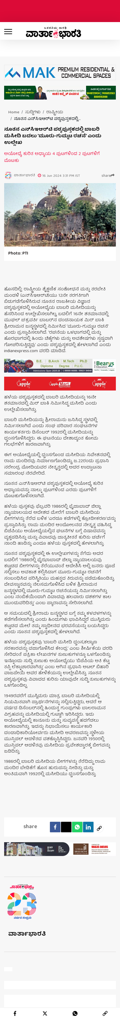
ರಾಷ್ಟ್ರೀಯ (54, 112)
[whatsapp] (75, 1013)
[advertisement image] (60, 366)
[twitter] (45, 1013)
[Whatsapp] (77, 827)
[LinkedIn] (88, 827)
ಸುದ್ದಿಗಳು (33, 112)
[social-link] (99, 828)
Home (13, 112)
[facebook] (55, 827)
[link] (105, 1013)
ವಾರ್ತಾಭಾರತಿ (27, 934)
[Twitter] (66, 827)
